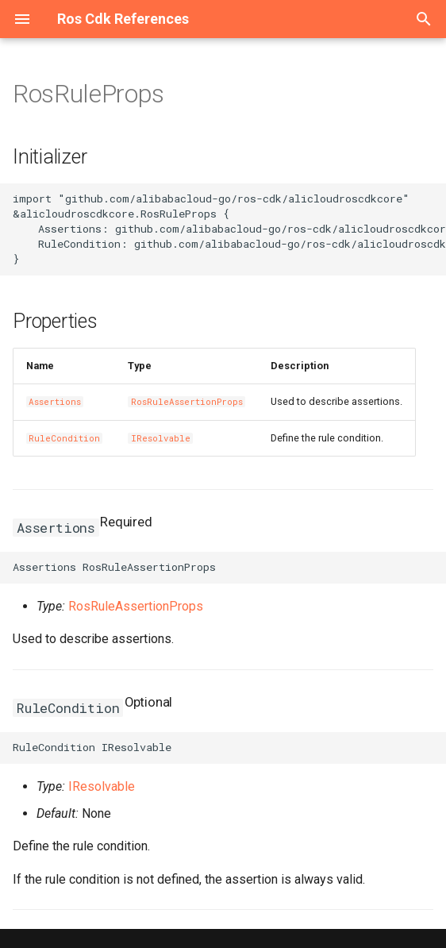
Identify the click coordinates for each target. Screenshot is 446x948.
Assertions (55, 401)
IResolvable (160, 438)
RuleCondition (64, 438)
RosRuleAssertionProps (187, 401)
